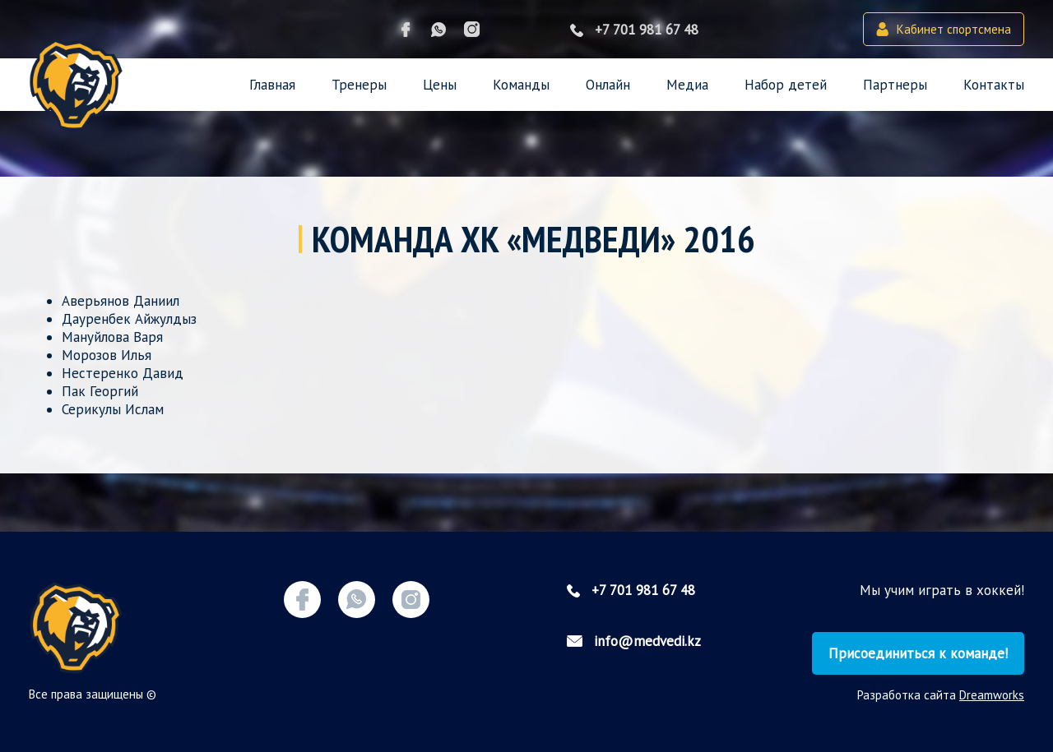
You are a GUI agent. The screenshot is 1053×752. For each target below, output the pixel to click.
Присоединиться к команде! (918, 653)
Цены (440, 85)
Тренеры (359, 85)
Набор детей (786, 85)
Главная (272, 85)
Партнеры (895, 85)
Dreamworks (991, 695)
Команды (521, 85)
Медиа (687, 85)
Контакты (993, 85)
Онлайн (608, 85)
